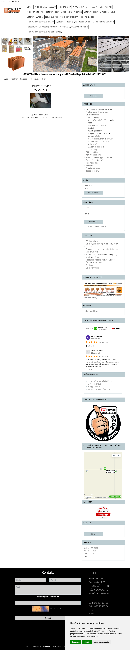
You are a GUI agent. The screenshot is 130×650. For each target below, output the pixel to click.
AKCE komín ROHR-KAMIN (85, 7)
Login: (86, 208)
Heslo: (86, 214)
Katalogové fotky (92, 257)
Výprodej (60, 21)
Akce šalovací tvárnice (71, 12)
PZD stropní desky (95, 131)
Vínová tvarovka (92, 252)
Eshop (30, 7)
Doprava (89, 246)
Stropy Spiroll (106, 7)
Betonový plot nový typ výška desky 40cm (102, 244)
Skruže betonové (107, 12)
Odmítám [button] (87, 642)
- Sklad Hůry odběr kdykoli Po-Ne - (99, 109)
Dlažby (90, 123)
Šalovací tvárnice (94, 136)
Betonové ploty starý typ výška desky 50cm (102, 249)
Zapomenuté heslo (101, 226)
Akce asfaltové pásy (50, 12)
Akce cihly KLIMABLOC (45, 7)
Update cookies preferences (10, 1)
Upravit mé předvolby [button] (101, 642)
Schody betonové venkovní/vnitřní (101, 139)
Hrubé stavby (34, 79)
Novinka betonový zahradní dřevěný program (103, 254)
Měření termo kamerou (103, 21)
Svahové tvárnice (94, 144)
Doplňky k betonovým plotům (99, 125)
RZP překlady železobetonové (99, 133)
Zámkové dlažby (92, 241)
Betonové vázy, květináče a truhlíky (101, 120)
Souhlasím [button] (76, 642)
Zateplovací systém (93, 168)
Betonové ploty (91, 12)
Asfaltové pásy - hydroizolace (97, 112)
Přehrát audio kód (56, 609)
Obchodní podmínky (48, 26)
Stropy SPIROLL (94, 387)
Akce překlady (64, 7)
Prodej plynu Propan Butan (78, 21)
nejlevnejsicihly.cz (91, 311)
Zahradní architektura (96, 147)
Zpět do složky (37, 115)
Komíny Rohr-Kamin (93, 155)
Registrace (88, 226)
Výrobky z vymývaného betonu (74, 26)
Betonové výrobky (35, 17)
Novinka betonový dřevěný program (61, 17)
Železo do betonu (92, 171)
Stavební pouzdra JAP (94, 160)
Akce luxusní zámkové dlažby (40, 21)
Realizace (23, 79)
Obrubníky (91, 128)
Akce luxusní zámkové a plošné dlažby (44, 31)
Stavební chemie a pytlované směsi (99, 157)
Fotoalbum (32, 26)
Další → (47, 115)
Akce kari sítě (33, 12)
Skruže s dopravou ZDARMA (98, 141)
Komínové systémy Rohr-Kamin (100, 381)
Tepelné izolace (92, 163)
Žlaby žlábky (92, 149)
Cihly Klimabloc (92, 152)
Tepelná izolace (87, 17)
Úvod (6, 79)
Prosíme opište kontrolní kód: (48, 597)
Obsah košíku (93, 193)
